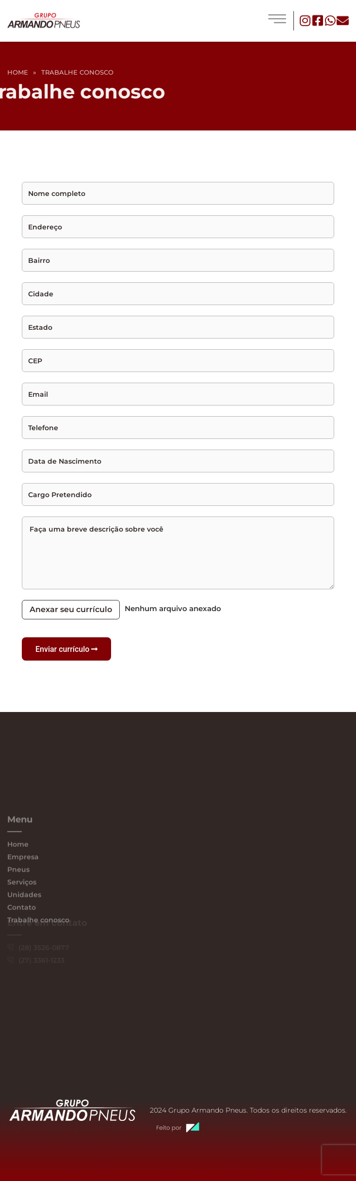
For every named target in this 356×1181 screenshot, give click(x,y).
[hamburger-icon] (277, 19)
